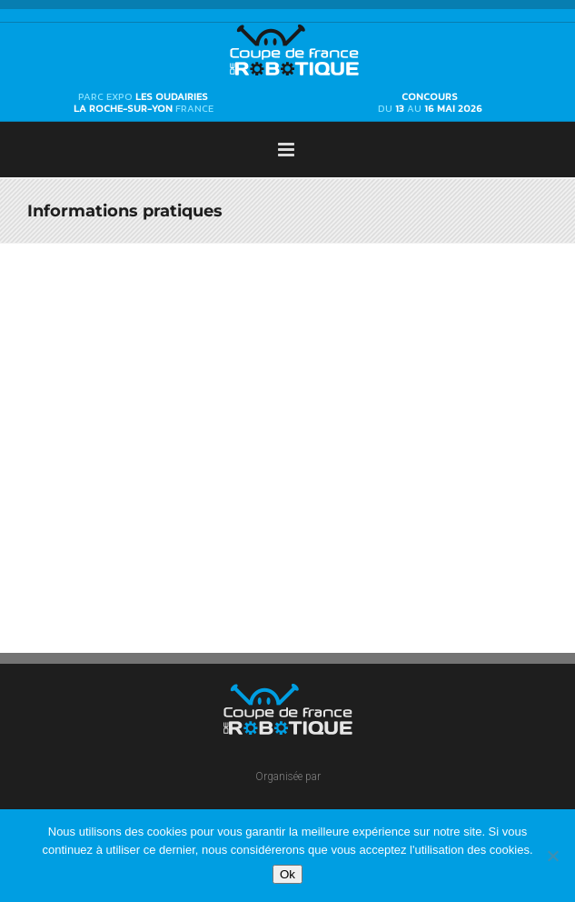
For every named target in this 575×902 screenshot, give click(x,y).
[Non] (552, 856)
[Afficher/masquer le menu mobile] (287, 149)
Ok (287, 874)
